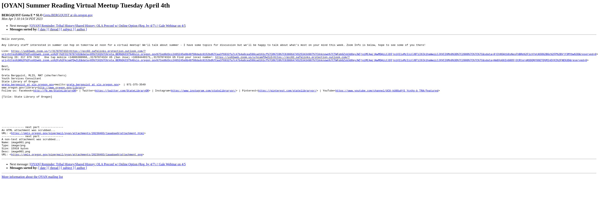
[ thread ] (54, 29)
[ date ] (42, 29)
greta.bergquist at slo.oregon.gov (28, 94)
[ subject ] (67, 29)
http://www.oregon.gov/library (61, 98)
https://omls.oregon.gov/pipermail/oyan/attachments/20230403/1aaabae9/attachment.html (77, 152)
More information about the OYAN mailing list (32, 200)
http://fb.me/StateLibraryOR (54, 101)
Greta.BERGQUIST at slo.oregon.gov (68, 15)
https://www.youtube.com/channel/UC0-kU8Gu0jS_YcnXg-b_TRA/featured (386, 101)
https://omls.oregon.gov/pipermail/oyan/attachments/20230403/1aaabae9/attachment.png (76, 178)
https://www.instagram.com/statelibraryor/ (203, 101)
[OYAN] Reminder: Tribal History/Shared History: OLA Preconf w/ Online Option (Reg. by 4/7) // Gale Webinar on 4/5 (108, 25)
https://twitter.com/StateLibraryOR (122, 101)
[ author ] (81, 29)
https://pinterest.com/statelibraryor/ (287, 101)
